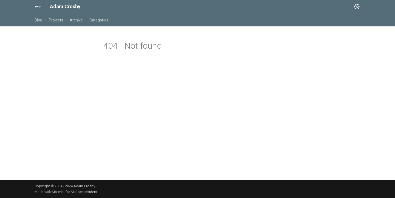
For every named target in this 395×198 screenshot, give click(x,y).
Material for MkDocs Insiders (74, 192)
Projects (56, 20)
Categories (98, 20)
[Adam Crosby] (37, 6)
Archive (76, 20)
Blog (38, 20)
